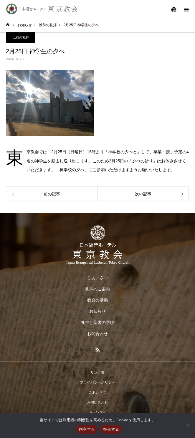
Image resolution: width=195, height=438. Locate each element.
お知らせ (97, 311)
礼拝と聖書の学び (97, 322)
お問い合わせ (97, 402)
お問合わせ (97, 333)
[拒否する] (188, 425)
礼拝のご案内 (97, 289)
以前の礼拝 (21, 37)
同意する (87, 429)
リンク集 (97, 372)
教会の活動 (97, 300)
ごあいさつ (97, 277)
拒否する (111, 429)
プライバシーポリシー (97, 382)
